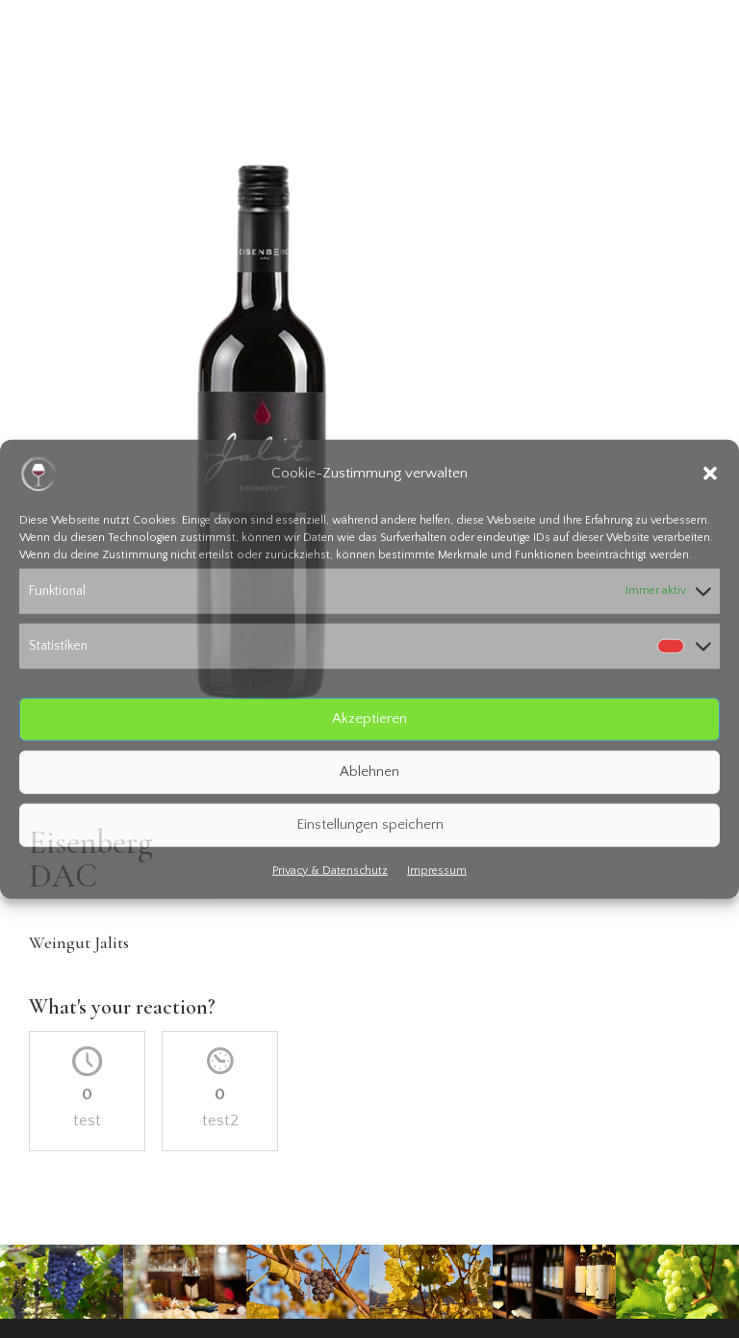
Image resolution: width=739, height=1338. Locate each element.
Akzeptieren (369, 718)
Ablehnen (369, 771)
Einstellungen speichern (370, 824)
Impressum (437, 869)
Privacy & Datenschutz (330, 869)
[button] (710, 473)
